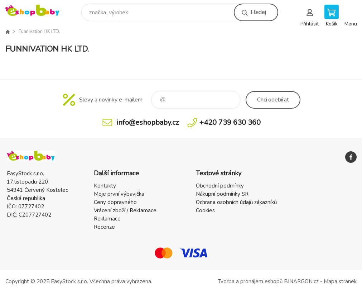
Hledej (258, 12)
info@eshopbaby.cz (147, 122)
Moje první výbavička (119, 194)
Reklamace (107, 218)
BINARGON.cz (301, 281)
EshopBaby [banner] (37, 10)
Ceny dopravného (115, 202)
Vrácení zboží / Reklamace (125, 210)
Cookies (205, 210)
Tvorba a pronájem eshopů (250, 281)
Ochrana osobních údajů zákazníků (236, 202)
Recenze (104, 227)
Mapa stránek (340, 281)
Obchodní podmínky (220, 185)
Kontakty (105, 185)
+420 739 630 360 (230, 122)
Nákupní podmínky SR (222, 194)
